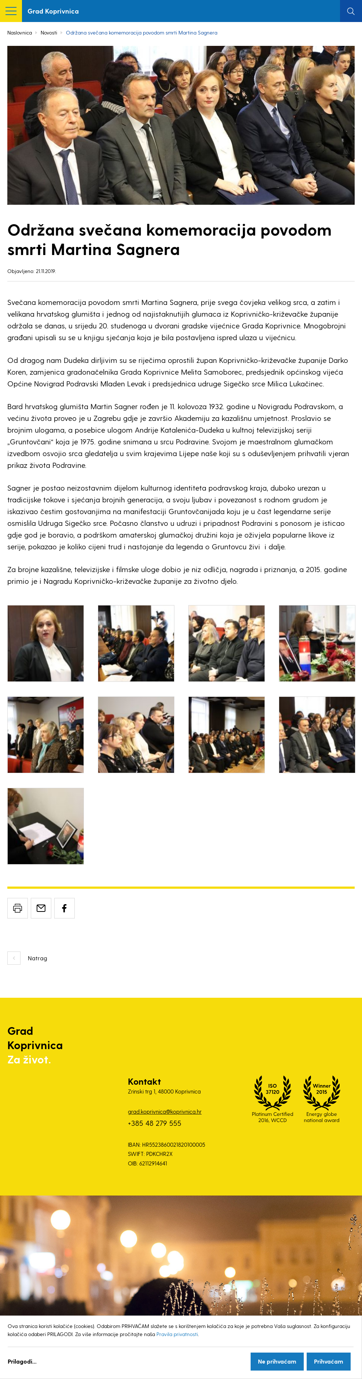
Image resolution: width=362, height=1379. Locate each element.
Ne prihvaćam (277, 1361)
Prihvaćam (328, 1361)
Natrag (37, 957)
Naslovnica (19, 32)
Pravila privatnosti (177, 1334)
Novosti (49, 32)
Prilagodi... (22, 1361)
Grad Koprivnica (53, 11)
